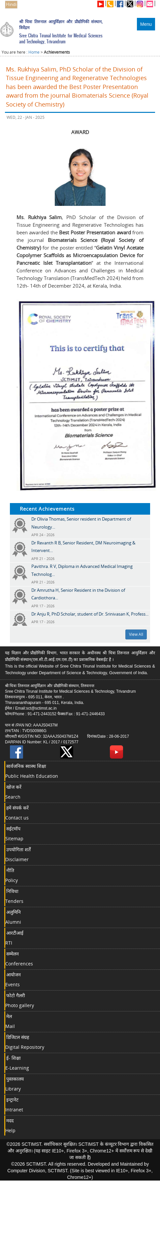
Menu (146, 24)
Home (34, 52)
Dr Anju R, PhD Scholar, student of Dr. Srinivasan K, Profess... (89, 614)
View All (136, 634)
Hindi (11, 4)
